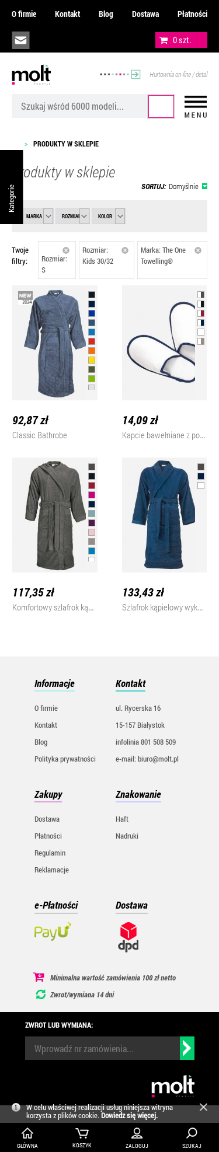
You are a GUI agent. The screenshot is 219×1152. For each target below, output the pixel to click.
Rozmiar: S (55, 260)
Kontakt (67, 13)
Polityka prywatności (65, 758)
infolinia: (47, 40)
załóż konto (100, 40)
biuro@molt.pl (21, 40)
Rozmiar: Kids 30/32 (105, 255)
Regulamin (49, 852)
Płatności (192, 13)
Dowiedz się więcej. (129, 1115)
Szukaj (161, 106)
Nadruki (127, 835)
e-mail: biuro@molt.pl (147, 758)
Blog (106, 13)
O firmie (24, 13)
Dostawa (145, 13)
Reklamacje (51, 869)
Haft (122, 819)
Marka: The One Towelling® (171, 255)
